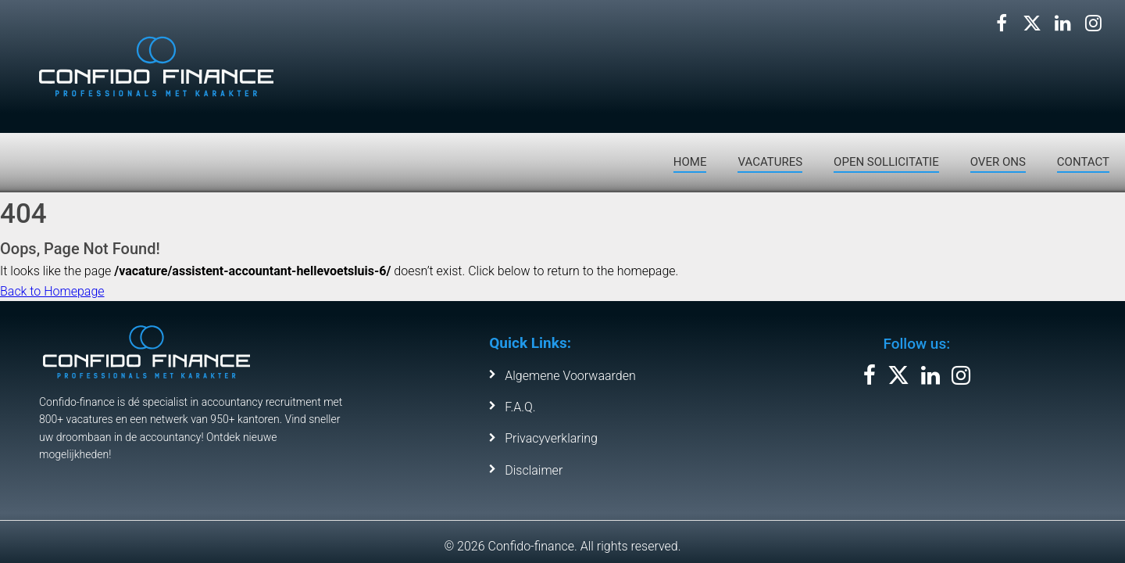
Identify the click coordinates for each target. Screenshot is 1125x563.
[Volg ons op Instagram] (1093, 23)
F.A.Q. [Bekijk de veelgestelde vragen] (520, 407)
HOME (690, 162)
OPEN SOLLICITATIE (886, 162)
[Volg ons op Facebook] (1001, 23)
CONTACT (1083, 162)
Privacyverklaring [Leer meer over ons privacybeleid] (551, 438)
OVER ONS (998, 162)
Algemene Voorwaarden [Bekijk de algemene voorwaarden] (570, 375)
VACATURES (770, 162)
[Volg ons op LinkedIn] (1062, 23)
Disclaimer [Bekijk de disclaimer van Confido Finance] (533, 470)
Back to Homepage (52, 291)
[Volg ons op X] (1032, 23)
